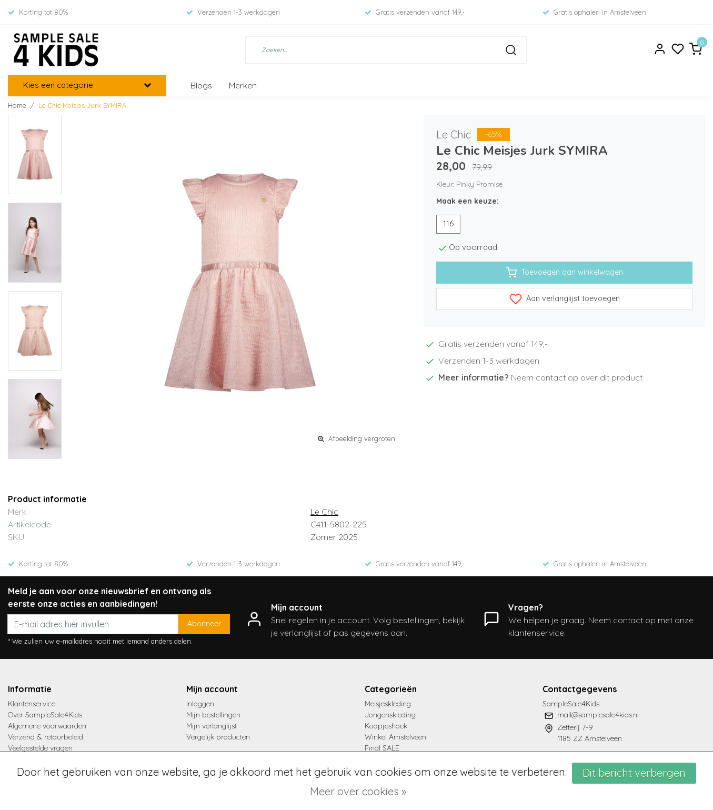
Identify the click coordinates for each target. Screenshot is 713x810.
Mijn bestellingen (213, 714)
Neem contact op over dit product (576, 377)
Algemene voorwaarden (47, 726)
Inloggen (200, 703)
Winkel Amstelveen (395, 737)
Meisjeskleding (388, 703)
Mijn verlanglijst (211, 726)
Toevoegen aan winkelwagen (564, 272)
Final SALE (382, 748)
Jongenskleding (390, 714)
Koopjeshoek (386, 726)
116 (448, 223)
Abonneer (204, 623)
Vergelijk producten (218, 737)
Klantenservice (31, 703)
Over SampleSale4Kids (45, 714)
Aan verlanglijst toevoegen (564, 299)
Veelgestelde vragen (40, 748)
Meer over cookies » (358, 791)
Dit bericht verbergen (634, 772)
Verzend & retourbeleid (45, 737)
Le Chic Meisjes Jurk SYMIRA (82, 105)
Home (17, 105)
